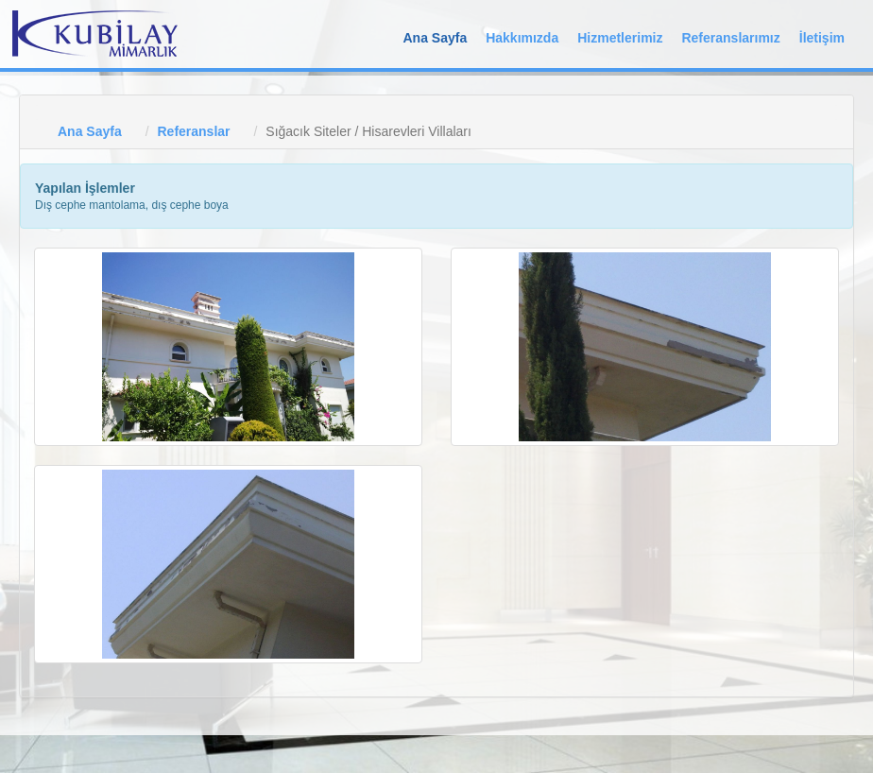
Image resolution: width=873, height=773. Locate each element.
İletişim (822, 37)
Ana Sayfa (434, 37)
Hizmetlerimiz (619, 37)
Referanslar (193, 131)
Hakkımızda (522, 37)
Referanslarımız (730, 37)
